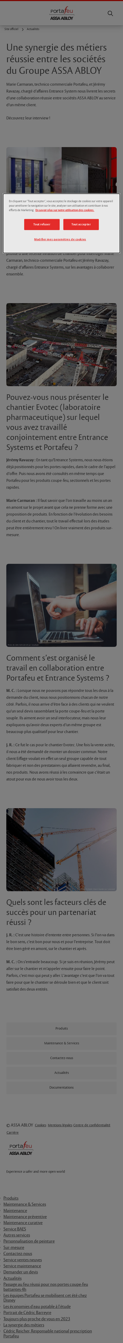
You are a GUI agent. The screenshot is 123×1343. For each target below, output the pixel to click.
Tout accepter (81, 224)
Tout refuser (41, 224)
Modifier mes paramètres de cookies (60, 239)
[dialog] (61, 223)
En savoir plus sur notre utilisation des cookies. (64, 210)
